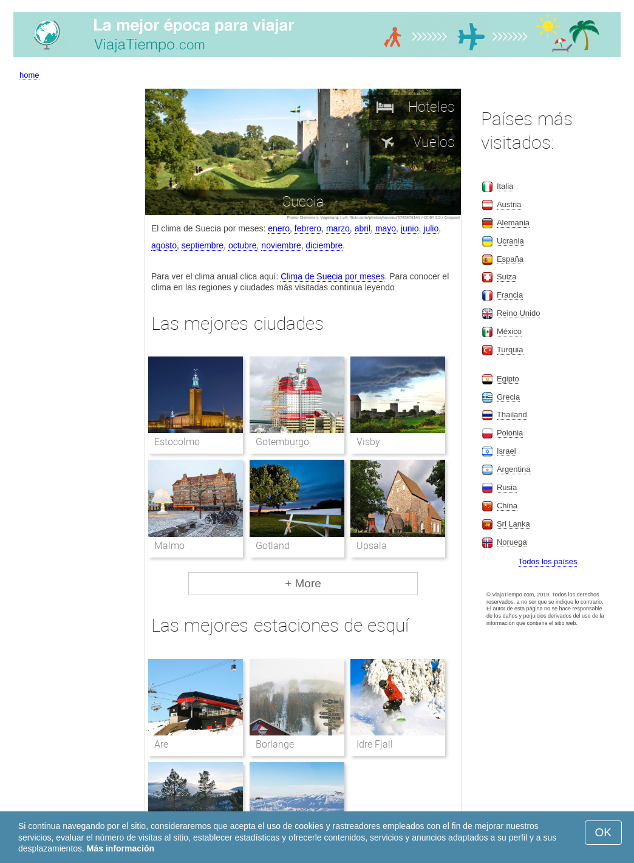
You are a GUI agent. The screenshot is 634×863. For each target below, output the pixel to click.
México (509, 331)
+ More (303, 583)
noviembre (281, 245)
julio (430, 228)
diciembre (324, 245)
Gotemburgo (282, 442)
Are (161, 744)
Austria (509, 204)
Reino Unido (518, 313)
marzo (338, 228)
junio (410, 228)
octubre (242, 245)
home (29, 75)
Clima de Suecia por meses (332, 276)
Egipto (508, 378)
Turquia (510, 349)
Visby (368, 442)
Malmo (169, 545)
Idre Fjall (374, 744)
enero (279, 228)
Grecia (508, 396)
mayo (385, 228)
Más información (120, 848)
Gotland (273, 545)
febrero (308, 228)
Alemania (513, 222)
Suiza (507, 276)
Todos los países (548, 561)
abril (362, 228)
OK (603, 832)
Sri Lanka (513, 523)
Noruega (512, 542)
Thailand (512, 414)
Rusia (507, 487)
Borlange (275, 744)
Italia (505, 186)
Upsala (371, 545)
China (507, 505)
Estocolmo (177, 442)
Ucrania (510, 240)
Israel (506, 450)
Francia (510, 294)
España (510, 259)
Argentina (514, 469)
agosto (164, 245)
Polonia (510, 432)
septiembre (202, 245)
